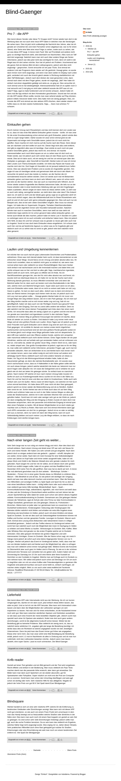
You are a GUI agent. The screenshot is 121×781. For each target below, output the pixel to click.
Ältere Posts (71, 750)
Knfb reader (15, 660)
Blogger (83, 774)
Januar (90, 64)
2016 (88, 46)
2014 (88, 72)
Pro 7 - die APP (17, 34)
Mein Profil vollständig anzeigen (95, 36)
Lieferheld (14, 595)
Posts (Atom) (21, 754)
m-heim (89, 32)
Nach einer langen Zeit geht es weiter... (34, 440)
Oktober (91, 49)
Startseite (37, 750)
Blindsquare (15, 701)
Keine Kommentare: (39, 113)
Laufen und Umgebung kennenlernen (32, 249)
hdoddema (65, 774)
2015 (88, 69)
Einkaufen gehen (19, 124)
